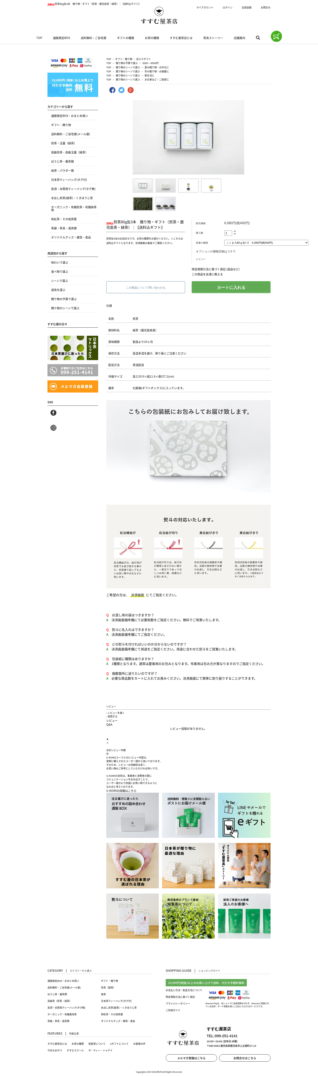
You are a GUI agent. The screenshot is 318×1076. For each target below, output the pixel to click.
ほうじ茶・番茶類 (62, 161)
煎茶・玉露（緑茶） (64, 143)
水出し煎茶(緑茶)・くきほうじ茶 (72, 198)
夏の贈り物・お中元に (157, 67)
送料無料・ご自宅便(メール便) (70, 134)
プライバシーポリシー (178, 1003)
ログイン (227, 7)
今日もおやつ (54, 1050)
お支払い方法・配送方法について (184, 990)
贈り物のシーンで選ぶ (128, 67)
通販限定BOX (61, 38)
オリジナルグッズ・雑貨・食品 (71, 237)
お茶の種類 (152, 38)
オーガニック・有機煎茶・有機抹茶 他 (74, 208)
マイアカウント (204, 7)
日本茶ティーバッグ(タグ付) (69, 180)
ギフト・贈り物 (123, 59)
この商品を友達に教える (207, 274)
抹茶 (103, 994)
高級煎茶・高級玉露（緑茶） (69, 152)
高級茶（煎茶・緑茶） (59, 1001)
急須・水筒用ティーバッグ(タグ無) (73, 189)
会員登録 (246, 7)
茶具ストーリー (213, 38)
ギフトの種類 (125, 38)
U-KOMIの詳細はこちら (121, 791)
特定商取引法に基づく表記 (180, 997)
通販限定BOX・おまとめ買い (69, 116)
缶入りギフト (143, 59)
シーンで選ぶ (59, 281)
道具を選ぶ (58, 290)
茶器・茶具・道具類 (64, 228)
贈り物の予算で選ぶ (127, 63)
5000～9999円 (150, 63)
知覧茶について (96, 1044)
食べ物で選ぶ (59, 271)
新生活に (149, 75)
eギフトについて (119, 1044)
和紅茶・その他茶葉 (64, 219)
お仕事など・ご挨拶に (157, 79)
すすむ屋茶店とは (181, 38)
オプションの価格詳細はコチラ (216, 251)
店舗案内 (239, 38)
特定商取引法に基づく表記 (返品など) (216, 269)
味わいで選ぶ (59, 262)
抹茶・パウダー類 (62, 170)
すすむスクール (75, 1050)
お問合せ (266, 7)
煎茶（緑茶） (108, 987)
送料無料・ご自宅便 (93, 38)
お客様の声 (139, 1044)
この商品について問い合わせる (145, 287)
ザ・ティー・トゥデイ (100, 1050)
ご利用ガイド (173, 1010)
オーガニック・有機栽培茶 (62, 1014)
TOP (39, 38)
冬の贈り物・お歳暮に (157, 71)
